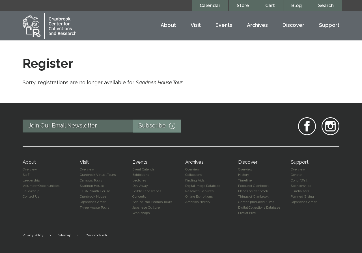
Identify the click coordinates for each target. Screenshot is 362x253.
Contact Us (31, 196)
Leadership (31, 180)
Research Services (199, 191)
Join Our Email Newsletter (104, 126)
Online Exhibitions (199, 196)
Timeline (245, 180)
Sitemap (64, 235)
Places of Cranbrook (253, 191)
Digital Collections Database (259, 207)
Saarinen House (92, 186)
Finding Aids (194, 180)
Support (329, 25)
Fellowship (31, 191)
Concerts (139, 196)
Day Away (140, 186)
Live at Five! (247, 213)
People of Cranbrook (253, 186)
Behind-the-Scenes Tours (152, 202)
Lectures (139, 180)
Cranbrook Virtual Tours (98, 175)
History (243, 175)
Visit (196, 25)
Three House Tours (94, 207)
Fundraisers (300, 191)
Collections (193, 175)
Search (326, 5)
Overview (30, 169)
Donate (296, 175)
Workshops (141, 213)
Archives (257, 25)
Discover (293, 25)
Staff (26, 175)
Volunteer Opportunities (41, 186)
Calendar (210, 5)
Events (224, 25)
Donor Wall (299, 180)
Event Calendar (144, 169)
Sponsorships (301, 186)
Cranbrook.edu (97, 235)
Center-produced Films (256, 202)
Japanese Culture (146, 207)
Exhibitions (140, 175)
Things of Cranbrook (253, 196)
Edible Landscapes (146, 191)
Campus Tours (91, 180)
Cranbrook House (93, 196)
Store (243, 5)
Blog (296, 5)
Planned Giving (302, 196)
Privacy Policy (33, 235)
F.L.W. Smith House (95, 191)
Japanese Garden (93, 202)
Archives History (197, 202)
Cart (270, 5)
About (168, 25)
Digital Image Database (202, 186)
